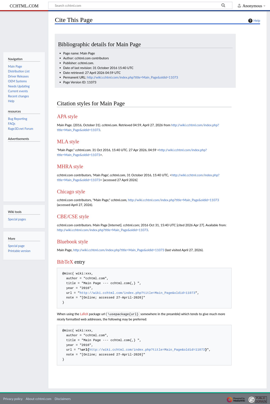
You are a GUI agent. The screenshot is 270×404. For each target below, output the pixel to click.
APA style (67, 116)
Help (253, 21)
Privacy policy (12, 398)
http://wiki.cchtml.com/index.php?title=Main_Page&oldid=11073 (132, 77)
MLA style (68, 141)
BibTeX (65, 262)
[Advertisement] (20, 169)
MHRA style (70, 166)
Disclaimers (63, 398)
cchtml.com (24, 5)
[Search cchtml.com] (140, 5)
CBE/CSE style (73, 216)
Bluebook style (72, 241)
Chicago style (71, 191)
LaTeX (84, 314)
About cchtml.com (38, 398)
